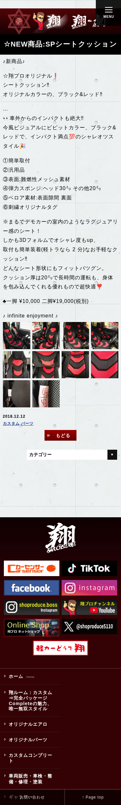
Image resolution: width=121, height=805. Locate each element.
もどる (63, 435)
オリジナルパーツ (28, 739)
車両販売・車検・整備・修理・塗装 (30, 779)
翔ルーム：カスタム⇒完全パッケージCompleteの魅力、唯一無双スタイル (30, 700)
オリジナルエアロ (28, 724)
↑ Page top (93, 797)
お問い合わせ (32, 797)
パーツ (27, 423)
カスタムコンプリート (30, 758)
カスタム (11, 423)
